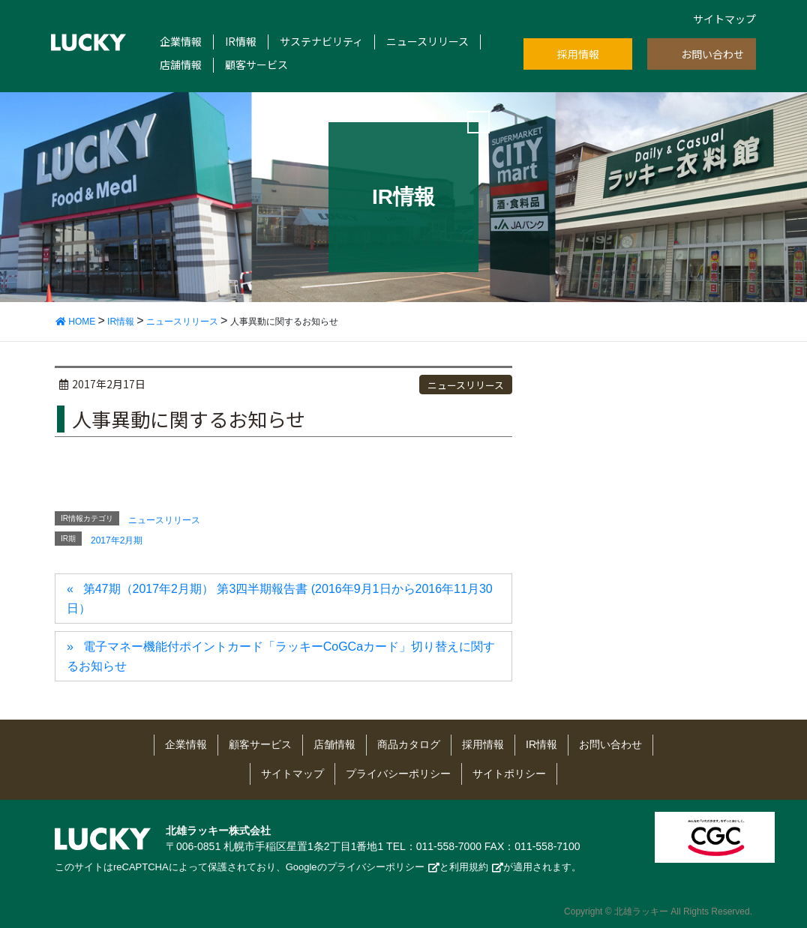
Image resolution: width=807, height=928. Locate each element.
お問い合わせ (712, 53)
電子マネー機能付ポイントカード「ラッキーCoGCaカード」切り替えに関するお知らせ (281, 656)
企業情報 (181, 41)
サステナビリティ (321, 41)
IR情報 (240, 41)
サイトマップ (724, 18)
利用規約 (468, 867)
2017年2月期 (116, 540)
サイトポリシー (509, 774)
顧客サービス (256, 65)
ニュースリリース (427, 41)
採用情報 (578, 53)
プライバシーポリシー (398, 774)
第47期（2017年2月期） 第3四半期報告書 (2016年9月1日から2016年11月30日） (280, 598)
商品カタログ (408, 744)
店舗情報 (181, 65)
